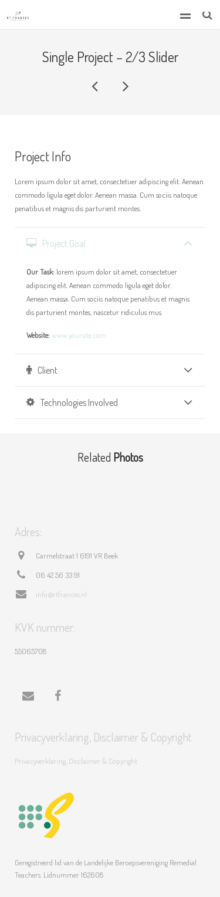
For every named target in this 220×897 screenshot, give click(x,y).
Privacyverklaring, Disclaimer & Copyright (76, 761)
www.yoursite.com (79, 335)
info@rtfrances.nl (61, 594)
